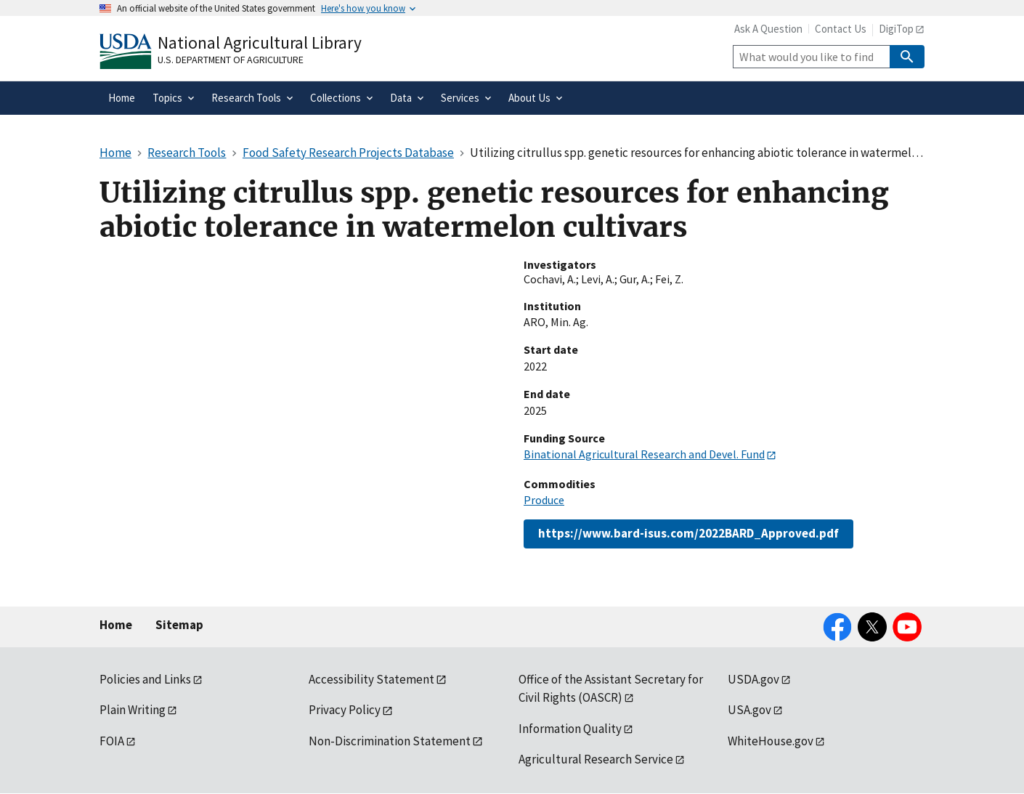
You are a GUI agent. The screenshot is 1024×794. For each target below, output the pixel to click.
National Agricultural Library (260, 42)
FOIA (111, 741)
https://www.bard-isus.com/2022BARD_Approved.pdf (688, 533)
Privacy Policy (345, 710)
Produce (544, 500)
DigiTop (896, 29)
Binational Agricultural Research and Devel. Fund (644, 454)
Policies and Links (145, 679)
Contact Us (840, 28)
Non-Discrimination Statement (390, 741)
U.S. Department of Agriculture (231, 59)
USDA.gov (753, 679)
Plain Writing (132, 710)
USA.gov (749, 710)
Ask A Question (768, 28)
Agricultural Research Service (596, 759)
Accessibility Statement (371, 679)
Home (115, 625)
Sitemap (179, 625)
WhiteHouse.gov (770, 741)
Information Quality (570, 729)
